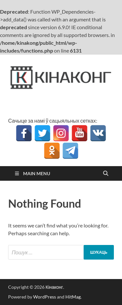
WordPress (44, 296)
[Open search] (106, 173)
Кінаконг (54, 287)
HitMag (73, 296)
